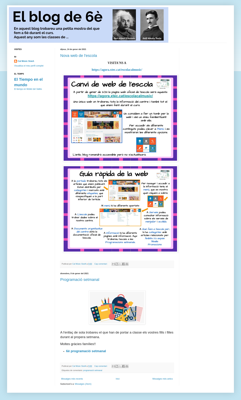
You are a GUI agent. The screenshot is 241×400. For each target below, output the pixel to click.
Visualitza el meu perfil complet (28, 66)
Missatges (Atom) (83, 384)
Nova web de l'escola (78, 55)
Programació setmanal (79, 279)
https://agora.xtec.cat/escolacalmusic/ (117, 69)
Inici (117, 379)
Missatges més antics (162, 379)
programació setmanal (92, 370)
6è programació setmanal (86, 351)
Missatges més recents (72, 379)
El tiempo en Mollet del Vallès (28, 89)
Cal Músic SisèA (26, 61)
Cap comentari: (101, 264)
